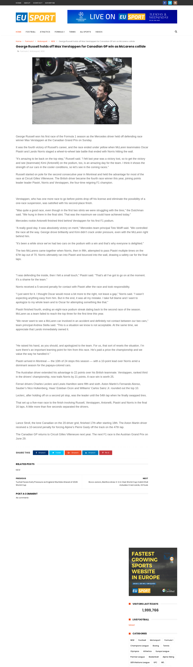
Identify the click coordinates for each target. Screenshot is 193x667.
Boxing (156, 138)
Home (18, 32)
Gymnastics (163, 160)
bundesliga (166, 165)
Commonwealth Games (141, 193)
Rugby (133, 177)
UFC (155, 154)
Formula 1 (60, 32)
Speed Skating (137, 182)
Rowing (164, 204)
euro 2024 (135, 171)
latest (132, 117)
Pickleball (152, 204)
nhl (154, 221)
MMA (152, 160)
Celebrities (156, 188)
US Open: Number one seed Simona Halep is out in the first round (158, 621)
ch (162, 216)
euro (170, 216)
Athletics (45, 32)
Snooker (145, 165)
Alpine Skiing (168, 149)
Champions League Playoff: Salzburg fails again (156, 634)
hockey (147, 171)
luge (146, 221)
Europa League (162, 143)
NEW (53, 41)
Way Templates (56, 663)
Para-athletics (137, 204)
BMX (145, 188)
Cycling (133, 165)
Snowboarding (147, 210)
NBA (144, 160)
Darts (160, 193)
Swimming (153, 182)
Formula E (134, 199)
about (27, 3)
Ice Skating (169, 171)
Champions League (139, 138)
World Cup (145, 177)
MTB (161, 199)
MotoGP (134, 160)
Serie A (133, 210)
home (18, 3)
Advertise (50, 3)
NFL (162, 154)
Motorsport (42, 41)
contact (38, 3)
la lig (138, 221)
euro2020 (134, 188)
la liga (157, 171)
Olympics (134, 143)
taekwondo (165, 221)
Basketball (154, 149)
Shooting (167, 177)
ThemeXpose (33, 663)
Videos (98, 32)
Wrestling (152, 216)
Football (30, 32)
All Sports (85, 32)
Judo (156, 177)
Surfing (161, 210)
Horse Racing (149, 199)
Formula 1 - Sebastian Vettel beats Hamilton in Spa (156, 647)
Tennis (72, 32)
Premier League (137, 149)
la (131, 221)
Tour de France (137, 216)
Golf (155, 165)
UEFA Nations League (140, 154)
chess (164, 182)
